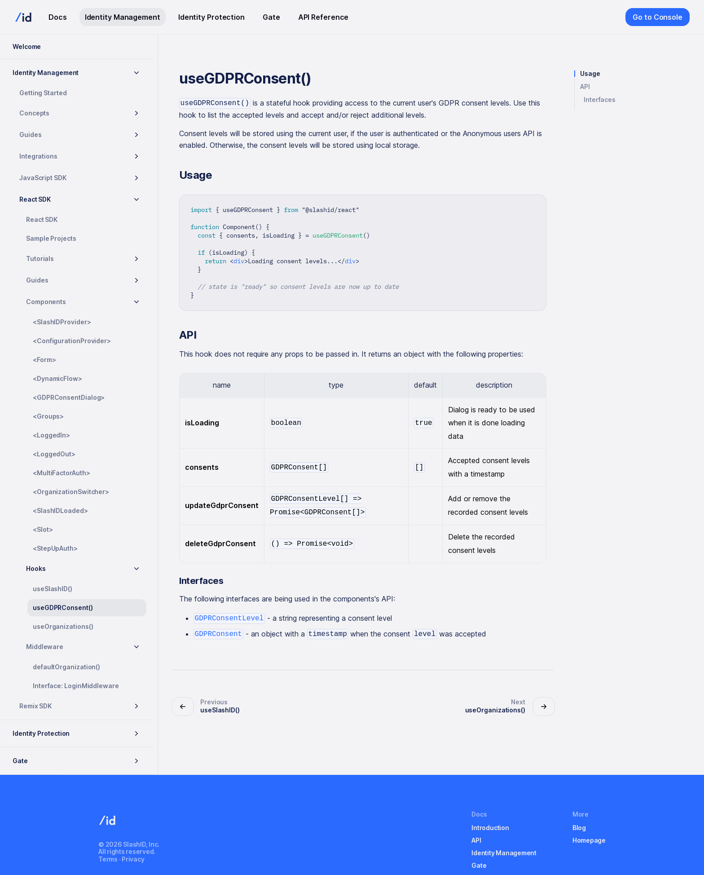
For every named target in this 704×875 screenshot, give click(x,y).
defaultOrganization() (66, 667)
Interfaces (600, 100)
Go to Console (657, 17)
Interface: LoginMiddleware (76, 685)
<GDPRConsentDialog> (69, 397)
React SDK (35, 199)
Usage (590, 74)
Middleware (44, 646)
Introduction (490, 827)
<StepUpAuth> (55, 548)
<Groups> (48, 416)
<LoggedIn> (51, 435)
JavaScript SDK (42, 177)
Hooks (36, 568)
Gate (271, 17)
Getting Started (43, 93)
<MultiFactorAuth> (61, 473)
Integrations (38, 156)
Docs (57, 17)
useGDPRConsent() (63, 607)
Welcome (27, 46)
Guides (30, 134)
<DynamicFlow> (57, 378)
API (585, 87)
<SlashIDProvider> (62, 322)
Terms (108, 859)
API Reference (323, 17)
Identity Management (122, 17)
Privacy (133, 859)
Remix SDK (35, 706)
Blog (579, 827)
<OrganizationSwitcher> (71, 491)
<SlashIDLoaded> (60, 510)
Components (46, 301)
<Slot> (43, 529)
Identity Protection (211, 17)
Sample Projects (51, 238)
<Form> (44, 359)
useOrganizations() (63, 626)
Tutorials (40, 258)
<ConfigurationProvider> (72, 341)
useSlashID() (52, 588)
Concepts (34, 113)
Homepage (589, 840)
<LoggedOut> (54, 454)
